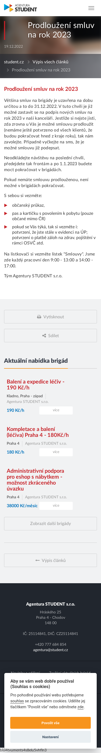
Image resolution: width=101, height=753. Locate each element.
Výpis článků (54, 560)
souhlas (17, 701)
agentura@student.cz (50, 650)
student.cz (14, 62)
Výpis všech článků (50, 62)
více (56, 410)
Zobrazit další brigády (50, 523)
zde (81, 707)
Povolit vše (50, 723)
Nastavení (50, 737)
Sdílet (53, 336)
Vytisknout (53, 317)
